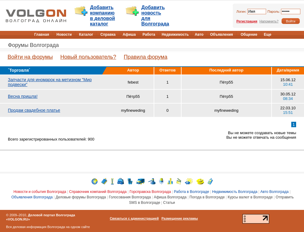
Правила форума (145, 57)
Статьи (169, 203)
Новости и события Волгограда (39, 192)
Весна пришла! (23, 96)
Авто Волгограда (274, 192)
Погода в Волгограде (207, 197)
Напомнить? (269, 21)
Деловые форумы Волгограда (81, 197)
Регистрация (246, 21)
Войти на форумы (30, 57)
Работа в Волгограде (191, 192)
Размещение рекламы (180, 218)
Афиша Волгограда (170, 197)
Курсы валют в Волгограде (250, 197)
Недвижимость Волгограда (235, 192)
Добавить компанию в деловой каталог (102, 15)
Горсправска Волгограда (150, 192)
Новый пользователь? (88, 57)
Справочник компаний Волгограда (98, 192)
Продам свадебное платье (34, 110)
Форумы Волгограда (33, 45)
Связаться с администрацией (134, 218)
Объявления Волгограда (31, 197)
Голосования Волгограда (130, 197)
